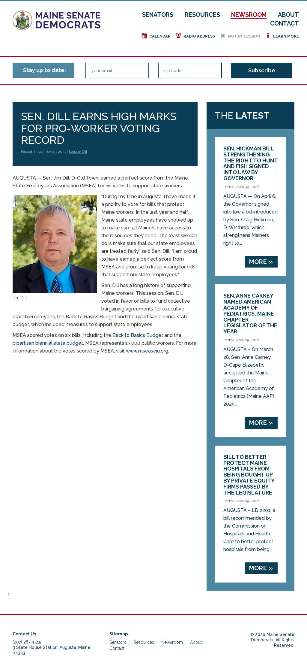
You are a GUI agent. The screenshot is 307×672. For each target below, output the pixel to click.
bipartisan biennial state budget (48, 343)
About (288, 14)
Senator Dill (78, 152)
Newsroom (249, 14)
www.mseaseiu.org (147, 351)
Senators (157, 14)
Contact (284, 23)
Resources (202, 14)
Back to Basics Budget (137, 335)
